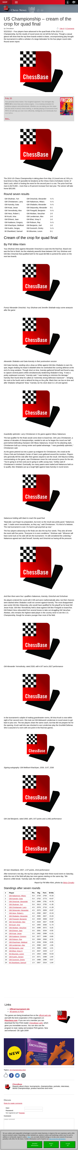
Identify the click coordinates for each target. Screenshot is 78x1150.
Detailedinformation (34, 1144)
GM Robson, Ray (15, 939)
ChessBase (17, 1084)
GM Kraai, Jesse (15, 933)
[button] (16, 2)
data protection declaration (57, 1139)
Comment (7, 1116)
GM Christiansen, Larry (17, 907)
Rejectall (51, 1144)
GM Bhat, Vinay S (16, 951)
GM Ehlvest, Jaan (15, 931)
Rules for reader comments (13, 1103)
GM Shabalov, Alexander (18, 916)
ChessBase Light (36, 1023)
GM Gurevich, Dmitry (17, 960)
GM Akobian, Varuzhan (17, 928)
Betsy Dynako (68, 883)
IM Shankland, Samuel (17, 963)
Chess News (18, 10)
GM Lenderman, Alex (17, 945)
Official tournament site (20, 1009)
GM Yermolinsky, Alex (17, 922)
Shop (5, 2)
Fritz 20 (8, 98)
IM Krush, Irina (14, 925)
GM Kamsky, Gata (16, 899)
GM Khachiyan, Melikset (18, 942)
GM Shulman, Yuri (16, 904)
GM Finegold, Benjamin (18, 919)
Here (29, 1137)
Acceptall (68, 1144)
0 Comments (70, 28)
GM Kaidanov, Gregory (17, 936)
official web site (45, 1015)
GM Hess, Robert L (16, 913)
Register (22, 1113)
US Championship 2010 (18, 1070)
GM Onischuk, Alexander (18, 901)
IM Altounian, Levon (16, 954)
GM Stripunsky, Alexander (19, 910)
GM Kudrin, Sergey (16, 957)
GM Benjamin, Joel (16, 948)
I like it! (62, 28)
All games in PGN (17, 1012)
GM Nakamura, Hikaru (17, 896)
